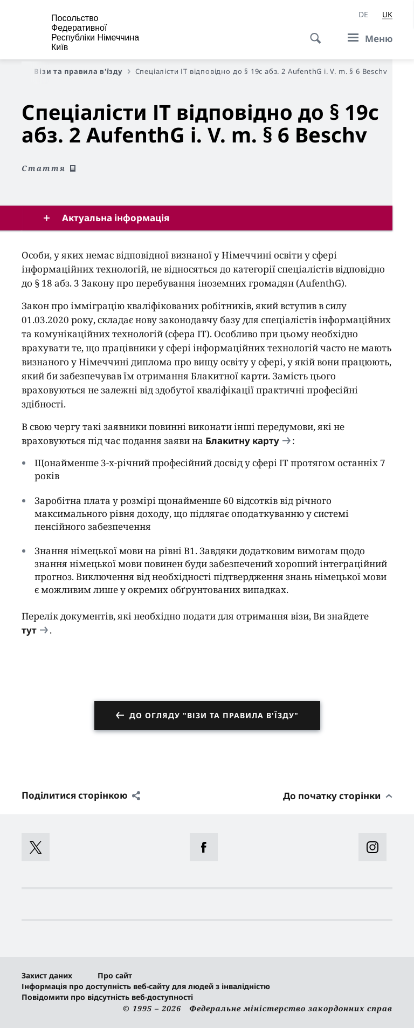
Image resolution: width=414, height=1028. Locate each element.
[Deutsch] (363, 14)
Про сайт (115, 975)
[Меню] (366, 38)
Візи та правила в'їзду (82, 71)
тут (29, 630)
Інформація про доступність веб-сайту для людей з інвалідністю (146, 986)
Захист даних (47, 975)
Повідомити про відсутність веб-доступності (107, 997)
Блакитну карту (242, 440)
